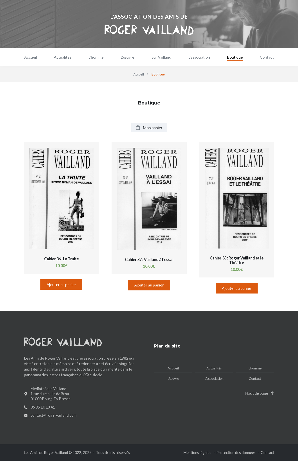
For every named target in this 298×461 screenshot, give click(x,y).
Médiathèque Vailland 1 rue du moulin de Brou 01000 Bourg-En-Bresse (50, 393)
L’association (199, 57)
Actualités (62, 57)
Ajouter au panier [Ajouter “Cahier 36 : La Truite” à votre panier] (61, 284)
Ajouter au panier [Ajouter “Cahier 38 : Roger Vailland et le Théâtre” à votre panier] (236, 288)
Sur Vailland (161, 57)
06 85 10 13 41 (43, 407)
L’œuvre (127, 57)
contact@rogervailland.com (54, 415)
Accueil (30, 57)
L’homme (96, 57)
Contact (267, 57)
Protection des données (236, 452)
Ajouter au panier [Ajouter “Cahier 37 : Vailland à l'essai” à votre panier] (149, 285)
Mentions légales (197, 452)
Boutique (235, 57)
